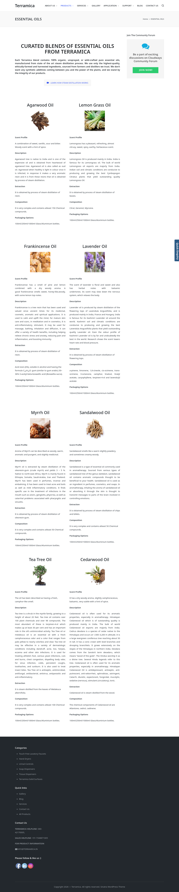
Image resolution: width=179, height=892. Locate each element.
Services (23, 804)
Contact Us (24, 809)
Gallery (22, 793)
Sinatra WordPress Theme (113, 886)
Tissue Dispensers (27, 774)
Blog (21, 798)
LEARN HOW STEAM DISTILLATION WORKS (67, 82)
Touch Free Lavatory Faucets (32, 753)
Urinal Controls (26, 764)
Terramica (25, 5)
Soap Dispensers (27, 769)
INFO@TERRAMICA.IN (27, 849)
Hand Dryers (25, 758)
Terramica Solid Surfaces (30, 779)
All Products (24, 814)
